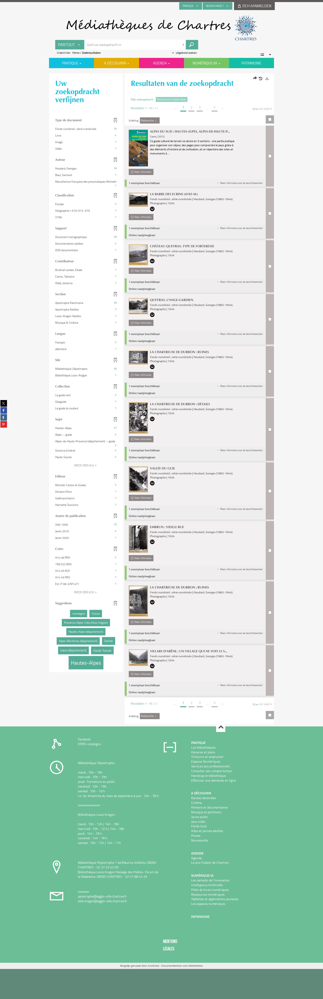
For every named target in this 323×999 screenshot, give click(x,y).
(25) (86, 592)
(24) (86, 465)
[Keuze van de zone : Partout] (69, 45)
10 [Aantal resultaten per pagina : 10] (254, 109)
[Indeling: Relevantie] (150, 120)
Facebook (84, 769)
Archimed (153, 995)
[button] (239, 189)
